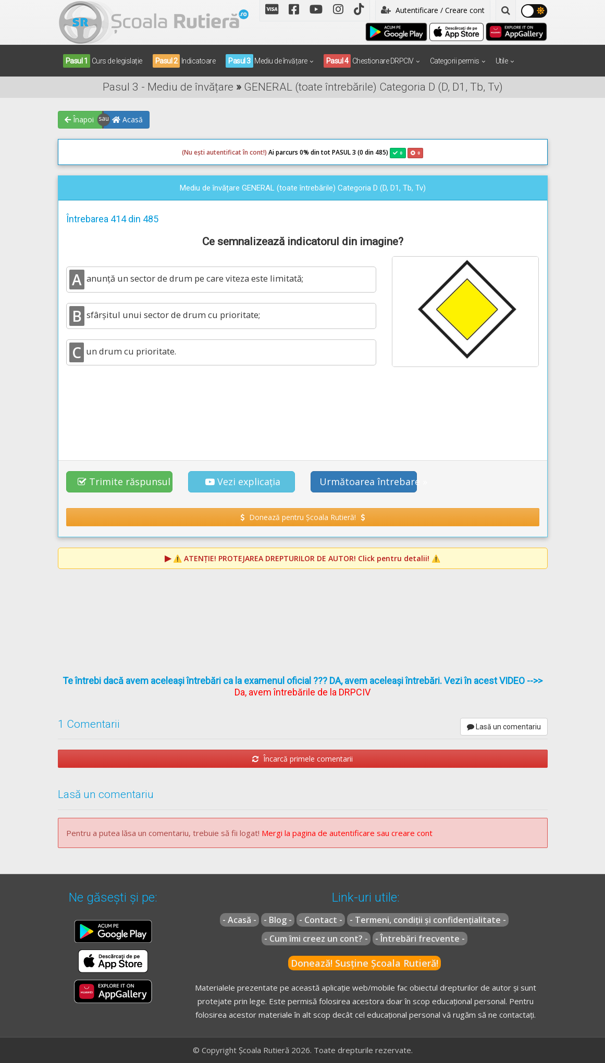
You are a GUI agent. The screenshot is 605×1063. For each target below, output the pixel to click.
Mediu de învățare (266, 61)
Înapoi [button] (79, 119)
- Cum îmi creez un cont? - (316, 938)
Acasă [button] (127, 119)
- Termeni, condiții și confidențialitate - (428, 920)
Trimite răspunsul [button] (124, 481)
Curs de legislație (102, 61)
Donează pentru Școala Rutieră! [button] (302, 517)
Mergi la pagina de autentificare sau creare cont (347, 833)
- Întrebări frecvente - (420, 938)
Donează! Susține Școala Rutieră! (364, 963)
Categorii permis (454, 61)
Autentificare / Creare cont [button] (433, 10)
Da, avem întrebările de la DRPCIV (302, 692)
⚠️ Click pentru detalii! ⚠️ (306, 558)
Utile (502, 61)
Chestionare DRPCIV (369, 61)
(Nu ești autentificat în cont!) (224, 152)
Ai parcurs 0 (242, 153)
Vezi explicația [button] (242, 481)
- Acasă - (239, 920)
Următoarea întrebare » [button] (368, 481)
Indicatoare (184, 61)
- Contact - (320, 920)
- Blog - (278, 920)
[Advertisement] (302, 412)
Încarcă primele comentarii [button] (302, 759)
